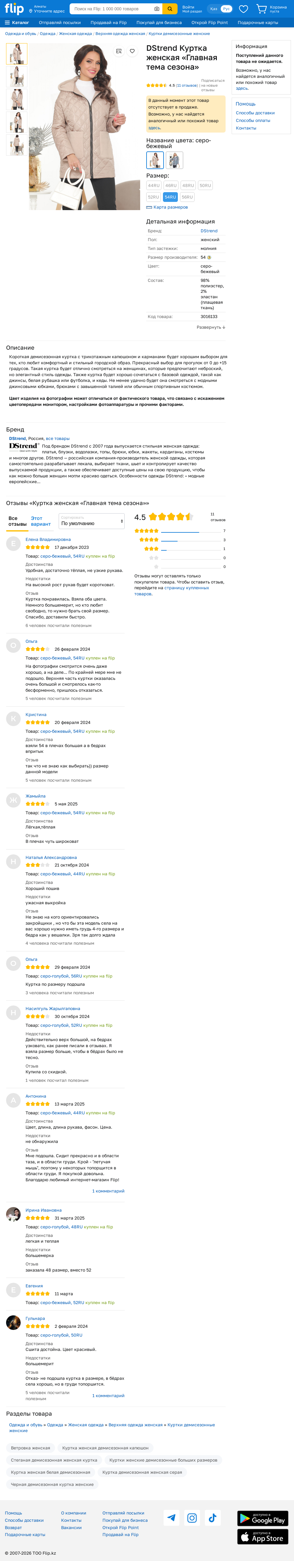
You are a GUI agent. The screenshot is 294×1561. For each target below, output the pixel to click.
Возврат (13, 1527)
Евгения (34, 1285)
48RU (188, 185)
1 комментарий (108, 1190)
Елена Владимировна (48, 539)
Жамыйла (36, 795)
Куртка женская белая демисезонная (50, 1472)
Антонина (36, 1096)
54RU (170, 196)
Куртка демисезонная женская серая (142, 1472)
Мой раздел (192, 11)
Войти (188, 7)
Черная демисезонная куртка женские (52, 1484)
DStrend (209, 230)
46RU (171, 185)
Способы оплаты (253, 120)
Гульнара (35, 1318)
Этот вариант (41, 521)
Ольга (31, 641)
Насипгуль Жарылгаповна (53, 1008)
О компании (73, 1512)
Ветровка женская (30, 1447)
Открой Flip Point (210, 22)
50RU (205, 185)
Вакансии (71, 1527)
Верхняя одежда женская (120, 33)
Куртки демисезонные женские (179, 33)
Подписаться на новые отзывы (213, 85)
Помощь (13, 1512)
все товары (58, 438)
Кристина (36, 714)
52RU (153, 196)
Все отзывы (18, 521)
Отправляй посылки (60, 22)
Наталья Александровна (51, 857)
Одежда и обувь (20, 33)
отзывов (187, 85)
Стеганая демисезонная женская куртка (54, 1459)
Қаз (213, 8)
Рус (226, 8)
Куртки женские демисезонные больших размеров (163, 1459)
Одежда (47, 33)
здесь (154, 127)
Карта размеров (167, 206)
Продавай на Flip (109, 22)
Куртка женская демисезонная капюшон (105, 1447)
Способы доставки (255, 112)
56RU (187, 196)
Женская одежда (75, 33)
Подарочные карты (258, 22)
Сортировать (72, 517)
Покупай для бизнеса (159, 22)
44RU (154, 185)
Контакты (246, 127)
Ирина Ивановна (44, 1210)
